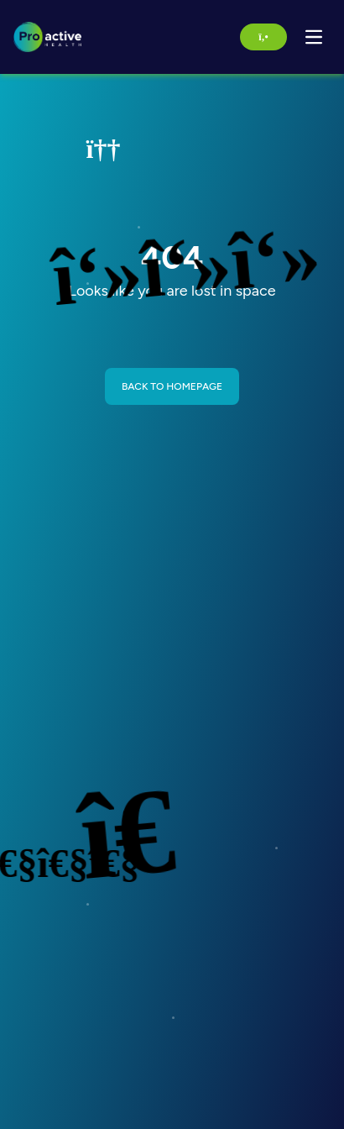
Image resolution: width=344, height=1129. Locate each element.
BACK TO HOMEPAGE (172, 386)
